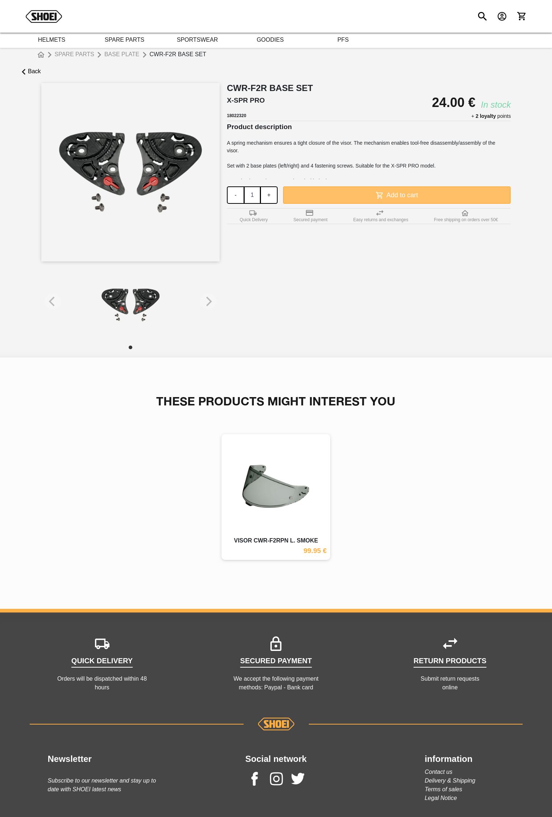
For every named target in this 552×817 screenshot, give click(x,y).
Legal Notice (441, 798)
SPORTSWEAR (197, 40)
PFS (343, 40)
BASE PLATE (122, 54)
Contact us (438, 772)
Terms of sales (443, 789)
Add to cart (397, 195)
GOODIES (270, 40)
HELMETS (52, 40)
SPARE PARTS (124, 40)
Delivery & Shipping (450, 780)
